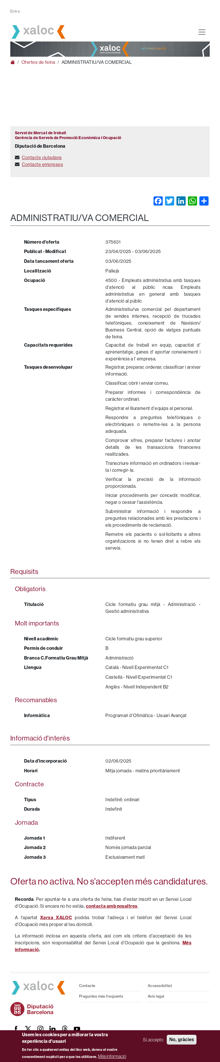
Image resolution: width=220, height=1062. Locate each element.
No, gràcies (181, 1039)
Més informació (112, 1056)
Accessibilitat (160, 986)
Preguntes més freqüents (101, 996)
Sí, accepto (153, 1039)
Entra (15, 11)
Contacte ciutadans (42, 157)
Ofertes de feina (38, 62)
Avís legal (156, 996)
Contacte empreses (42, 164)
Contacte (87, 986)
